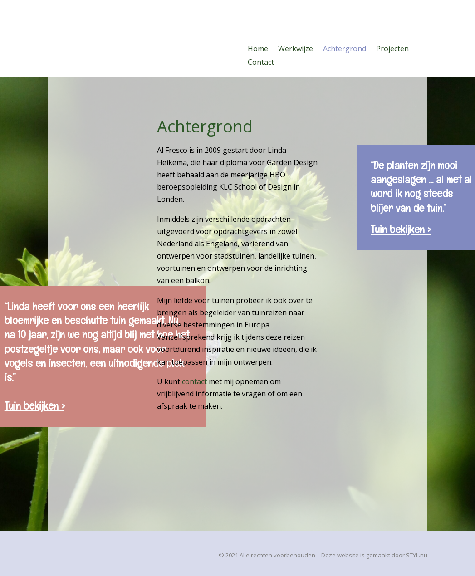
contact (194, 381)
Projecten (392, 49)
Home (258, 49)
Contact (261, 63)
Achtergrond (344, 49)
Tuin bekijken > (401, 229)
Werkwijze (295, 49)
